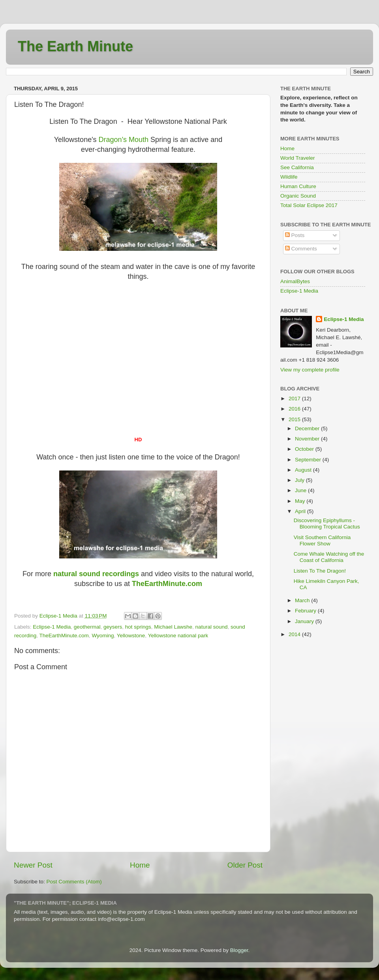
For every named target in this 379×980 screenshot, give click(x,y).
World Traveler (297, 158)
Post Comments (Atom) (74, 882)
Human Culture (298, 186)
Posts (295, 235)
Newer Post (33, 865)
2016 (295, 409)
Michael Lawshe (173, 627)
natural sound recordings (96, 574)
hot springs (138, 627)
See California (297, 167)
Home (140, 865)
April (301, 511)
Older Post (245, 865)
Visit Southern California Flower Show (322, 540)
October (305, 449)
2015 (295, 419)
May (300, 501)
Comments (301, 249)
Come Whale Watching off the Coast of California (329, 557)
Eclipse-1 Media (52, 627)
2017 (295, 398)
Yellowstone (131, 635)
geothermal (87, 627)
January (305, 621)
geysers (112, 627)
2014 (295, 634)
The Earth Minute (75, 46)
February (306, 611)
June (301, 490)
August (304, 470)
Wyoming (103, 635)
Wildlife (289, 177)
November (308, 439)
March (303, 600)
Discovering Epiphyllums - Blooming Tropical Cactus (327, 523)
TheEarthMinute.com (64, 635)
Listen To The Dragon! (320, 571)
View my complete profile (310, 370)
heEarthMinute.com (167, 584)
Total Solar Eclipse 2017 (309, 205)
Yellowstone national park (178, 635)
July (300, 480)
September (309, 460)
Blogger (239, 950)
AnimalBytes (295, 281)
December (308, 428)
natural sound (211, 627)
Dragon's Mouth (124, 140)
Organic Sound (298, 196)
